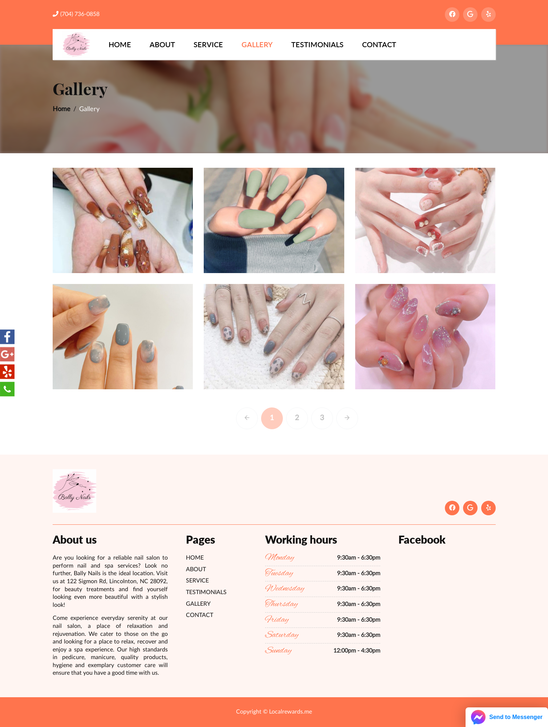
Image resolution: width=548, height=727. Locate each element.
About (162, 44)
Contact (379, 44)
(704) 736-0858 (76, 14)
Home (120, 44)
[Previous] (258, 418)
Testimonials (317, 44)
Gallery (257, 44)
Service (208, 44)
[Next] (358, 418)
